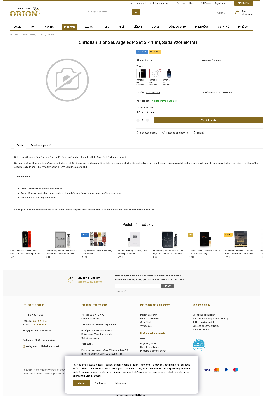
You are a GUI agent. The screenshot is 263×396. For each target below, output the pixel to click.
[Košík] (248, 12)
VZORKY (89, 26)
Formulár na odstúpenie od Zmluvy (210, 317)
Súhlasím (81, 383)
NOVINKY (50, 26)
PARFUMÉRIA (244, 3)
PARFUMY (69, 26)
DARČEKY (243, 26)
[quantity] (143, 120)
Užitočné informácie (159, 3)
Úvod (130, 3)
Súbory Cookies (201, 328)
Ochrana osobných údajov (206, 325)
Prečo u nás (179, 3)
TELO (106, 26)
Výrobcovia (146, 325)
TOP (32, 26)
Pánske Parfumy (29, 35)
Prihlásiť (166, 286)
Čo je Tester (146, 321)
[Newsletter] (138, 286)
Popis (20, 145)
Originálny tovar (148, 342)
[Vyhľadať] (82, 12)
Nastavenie (101, 383)
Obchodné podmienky (204, 314)
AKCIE (17, 26)
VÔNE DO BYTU (177, 26)
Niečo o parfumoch (150, 317)
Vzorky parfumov (47, 35)
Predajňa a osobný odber (153, 349)
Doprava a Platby (148, 314)
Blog (191, 3)
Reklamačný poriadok (203, 321)
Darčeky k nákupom (150, 346)
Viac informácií (93, 376)
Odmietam (120, 383)
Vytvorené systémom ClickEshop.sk (131, 394)
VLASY (155, 26)
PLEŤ (121, 26)
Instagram (31, 345)
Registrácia (220, 3)
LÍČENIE (138, 26)
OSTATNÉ (223, 26)
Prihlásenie (206, 3)
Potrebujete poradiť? (41, 145)
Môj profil (141, 3)
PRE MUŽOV (202, 26)
